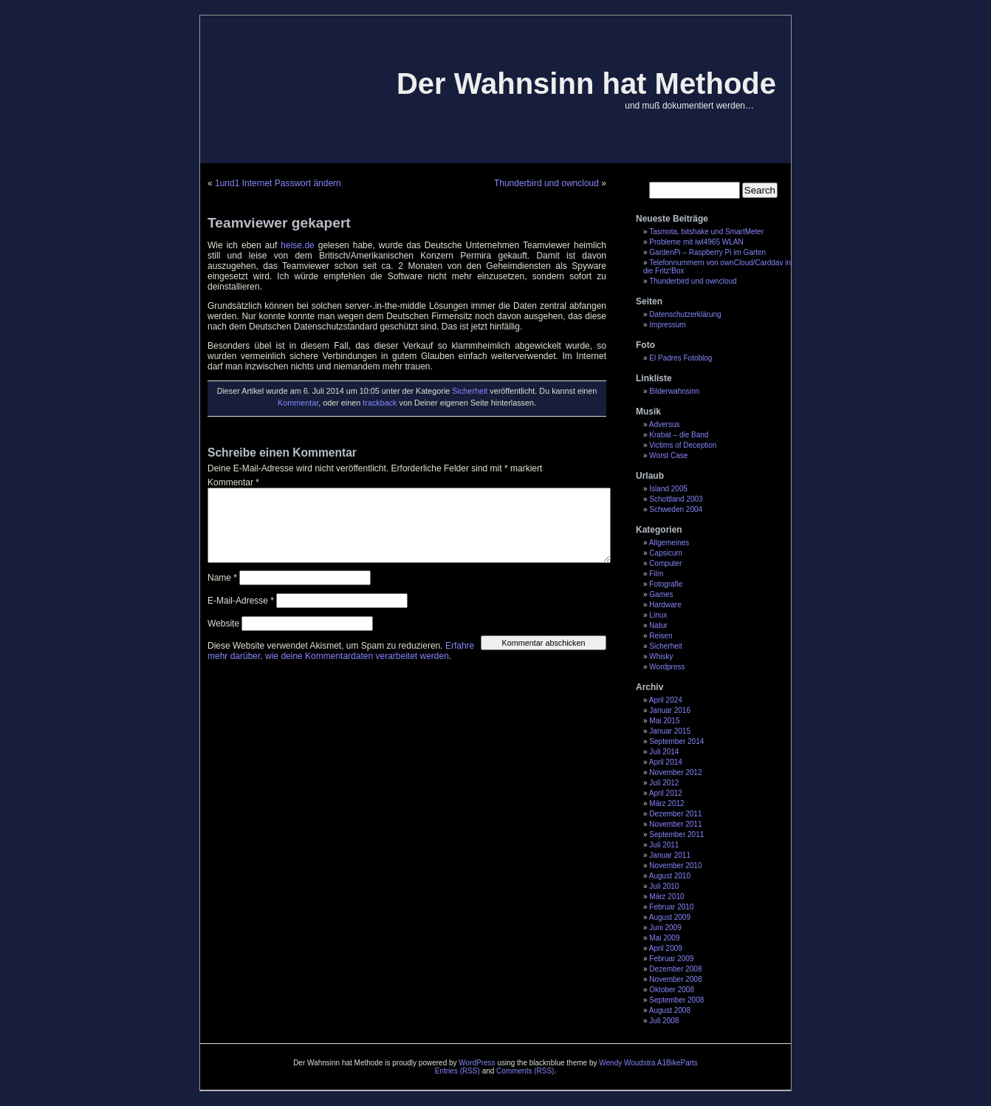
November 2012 (675, 772)
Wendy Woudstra (627, 1063)
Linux (658, 615)
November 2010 (675, 865)
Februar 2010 (671, 907)
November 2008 (675, 979)
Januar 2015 (669, 731)
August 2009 (669, 917)
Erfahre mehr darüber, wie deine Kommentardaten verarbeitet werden (341, 651)
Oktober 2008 (671, 990)
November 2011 (675, 824)
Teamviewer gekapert (279, 223)
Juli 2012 (664, 783)
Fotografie (665, 584)
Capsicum (665, 553)
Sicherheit (665, 646)
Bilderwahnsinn (674, 391)
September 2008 (676, 1000)
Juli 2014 (664, 752)
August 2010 (669, 876)
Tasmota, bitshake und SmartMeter (706, 232)
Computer (665, 563)
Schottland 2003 (675, 499)
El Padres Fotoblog (680, 358)
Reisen (660, 636)
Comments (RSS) (525, 1071)
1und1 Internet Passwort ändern (278, 183)
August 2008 (669, 1010)
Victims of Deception (682, 445)
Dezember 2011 (675, 814)
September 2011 (676, 834)
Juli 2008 (664, 1021)
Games (661, 594)
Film (656, 574)
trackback (380, 402)
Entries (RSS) (457, 1071)
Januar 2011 (669, 855)
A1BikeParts (677, 1063)
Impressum (667, 325)
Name (222, 578)
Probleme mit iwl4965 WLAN (696, 242)
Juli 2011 (664, 845)
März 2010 (666, 896)
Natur (658, 625)
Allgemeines (669, 543)
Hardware (665, 605)
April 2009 (665, 948)
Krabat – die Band (678, 435)
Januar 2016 (669, 710)
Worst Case (668, 455)
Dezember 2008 (675, 969)
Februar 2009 (671, 959)
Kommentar (298, 402)
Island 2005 (668, 489)
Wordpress (667, 667)
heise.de (299, 245)
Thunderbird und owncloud (692, 281)
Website (223, 623)
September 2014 (676, 741)
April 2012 (665, 793)
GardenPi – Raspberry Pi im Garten (707, 252)
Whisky (661, 656)
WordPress (477, 1063)
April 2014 (665, 762)
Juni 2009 (665, 928)
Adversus (664, 424)
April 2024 (665, 700)
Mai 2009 (664, 938)
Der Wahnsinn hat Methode (586, 83)
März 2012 (666, 803)
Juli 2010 (664, 886)
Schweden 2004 (675, 509)
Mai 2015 (664, 721)
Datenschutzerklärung (685, 314)
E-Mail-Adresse (241, 600)
